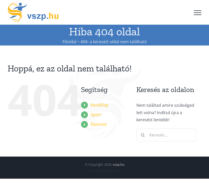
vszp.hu (118, 164)
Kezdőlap (99, 105)
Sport (96, 114)
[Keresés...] (166, 135)
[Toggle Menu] (197, 12)
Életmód (99, 124)
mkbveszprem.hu (104, 170)
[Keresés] (142, 135)
